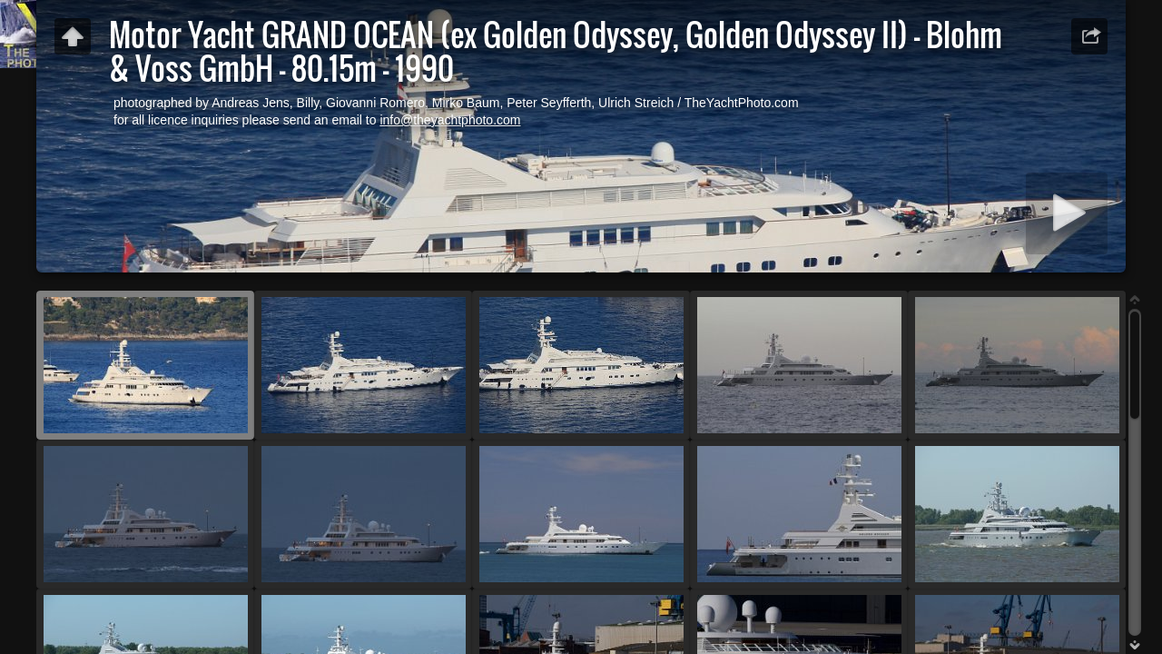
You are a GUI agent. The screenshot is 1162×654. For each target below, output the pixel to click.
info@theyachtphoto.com (449, 120)
